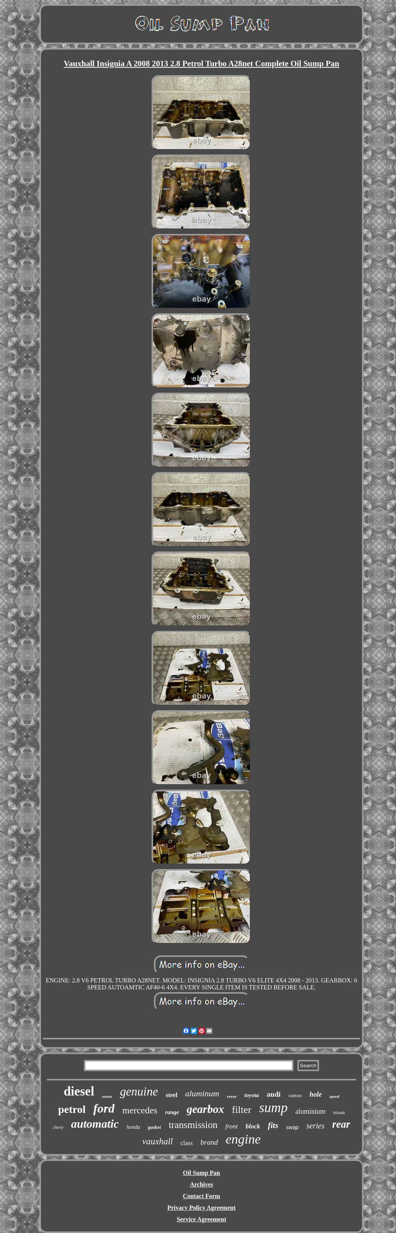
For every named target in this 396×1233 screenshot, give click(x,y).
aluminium (310, 1111)
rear (341, 1124)
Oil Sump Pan (201, 1172)
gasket (154, 1127)
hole (315, 1094)
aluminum (202, 1093)
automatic (95, 1123)
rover (232, 1096)
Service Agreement (201, 1219)
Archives (201, 1184)
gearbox (205, 1109)
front (231, 1126)
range (172, 1112)
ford (103, 1108)
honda (133, 1127)
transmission (193, 1125)
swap (292, 1127)
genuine (139, 1091)
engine (243, 1139)
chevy (58, 1127)
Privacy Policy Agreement (201, 1207)
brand (209, 1142)
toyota (251, 1095)
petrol (71, 1109)
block (253, 1126)
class (187, 1143)
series (315, 1125)
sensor (107, 1096)
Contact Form (201, 1196)
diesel (79, 1091)
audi (274, 1094)
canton (295, 1095)
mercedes (139, 1110)
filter (241, 1109)
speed (334, 1096)
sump (273, 1107)
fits (273, 1125)
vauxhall (157, 1141)
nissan (339, 1112)
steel (171, 1095)
